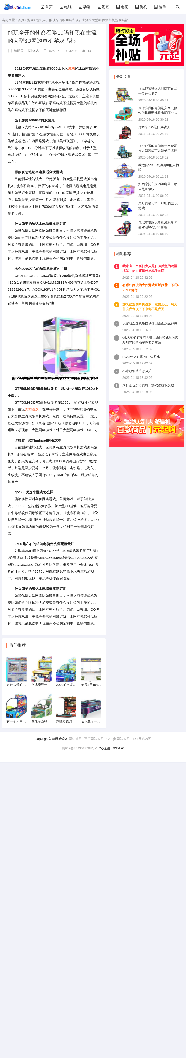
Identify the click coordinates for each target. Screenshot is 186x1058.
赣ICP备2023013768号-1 (80, 748)
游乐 (160, 7)
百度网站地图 (94, 739)
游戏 (30, 20)
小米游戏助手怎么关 (136, 371)
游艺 (103, 7)
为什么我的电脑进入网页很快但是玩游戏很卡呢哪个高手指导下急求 (157, 112)
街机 (141, 7)
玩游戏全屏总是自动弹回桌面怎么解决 (149, 323)
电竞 (122, 7)
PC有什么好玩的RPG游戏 (141, 356)
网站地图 (75, 739)
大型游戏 (32, 409)
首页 (47, 7)
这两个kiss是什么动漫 (154, 127)
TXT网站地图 (141, 739)
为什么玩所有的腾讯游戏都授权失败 (148, 385)
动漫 (84, 7)
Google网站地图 (118, 739)
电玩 (66, 7)
